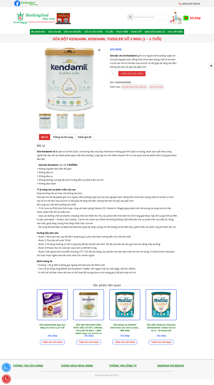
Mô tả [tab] (44, 137)
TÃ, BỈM (109, 32)
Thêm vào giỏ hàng (132, 73)
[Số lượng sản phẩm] (114, 73)
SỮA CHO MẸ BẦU (72, 32)
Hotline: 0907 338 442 (191, 3)
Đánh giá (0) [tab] (84, 137)
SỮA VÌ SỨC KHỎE (93, 32)
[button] (99, 50)
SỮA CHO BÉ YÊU (156, 87)
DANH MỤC (39, 32)
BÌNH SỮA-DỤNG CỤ (155, 32)
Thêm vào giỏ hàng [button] (52, 342)
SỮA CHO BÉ (54, 32)
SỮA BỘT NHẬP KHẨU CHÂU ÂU (134, 87)
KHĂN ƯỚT (136, 32)
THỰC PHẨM (122, 32)
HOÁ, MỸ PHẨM (175, 32)
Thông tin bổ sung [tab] (63, 137)
